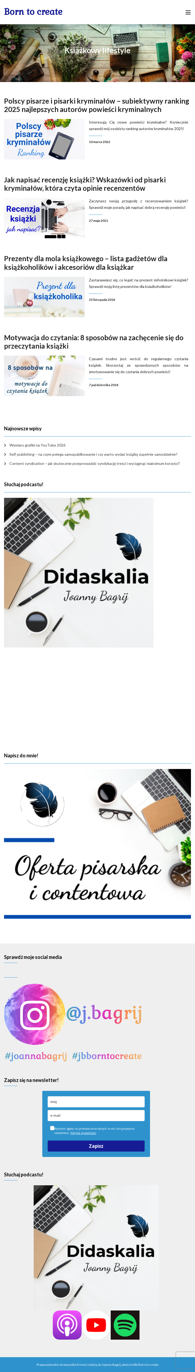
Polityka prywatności (83, 1133)
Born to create (33, 11)
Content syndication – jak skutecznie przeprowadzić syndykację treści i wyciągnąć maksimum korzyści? (94, 463)
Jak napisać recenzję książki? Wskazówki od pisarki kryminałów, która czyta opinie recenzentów (85, 183)
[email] (96, 1115)
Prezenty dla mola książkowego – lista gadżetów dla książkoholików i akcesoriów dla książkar (86, 262)
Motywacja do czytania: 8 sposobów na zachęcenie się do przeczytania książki (93, 341)
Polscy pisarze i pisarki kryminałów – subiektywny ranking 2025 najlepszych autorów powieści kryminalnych (96, 105)
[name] (96, 1101)
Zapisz (96, 1146)
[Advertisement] (97, 700)
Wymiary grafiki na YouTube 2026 (37, 445)
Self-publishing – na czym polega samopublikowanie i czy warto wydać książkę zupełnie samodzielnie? (93, 454)
